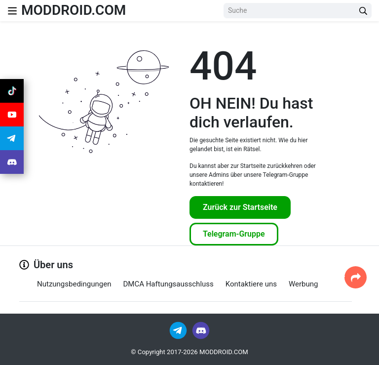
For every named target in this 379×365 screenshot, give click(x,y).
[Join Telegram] (179, 329)
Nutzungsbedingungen (74, 284)
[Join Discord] (201, 329)
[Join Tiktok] (12, 91)
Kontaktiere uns (251, 284)
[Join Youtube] (12, 114)
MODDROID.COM (73, 10)
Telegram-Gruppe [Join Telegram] (234, 234)
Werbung (303, 284)
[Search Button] (363, 10)
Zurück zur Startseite (240, 207)
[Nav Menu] (12, 10)
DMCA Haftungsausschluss (168, 284)
